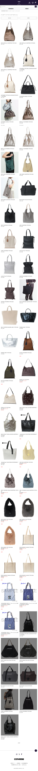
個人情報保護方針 (25, 763)
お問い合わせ (24, 764)
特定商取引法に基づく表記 (15, 764)
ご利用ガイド (12, 763)
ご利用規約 (18, 763)
